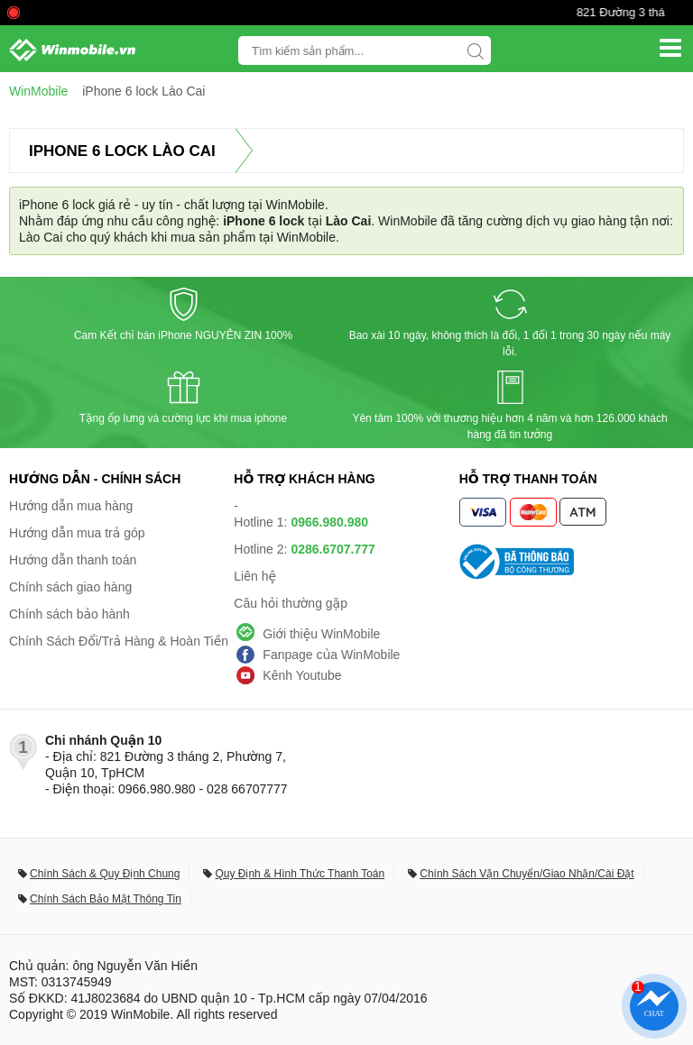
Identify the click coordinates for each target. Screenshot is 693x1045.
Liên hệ (255, 576)
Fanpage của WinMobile (331, 654)
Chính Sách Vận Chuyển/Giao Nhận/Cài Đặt (526, 873)
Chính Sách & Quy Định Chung (105, 873)
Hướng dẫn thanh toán (72, 560)
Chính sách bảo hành (69, 614)
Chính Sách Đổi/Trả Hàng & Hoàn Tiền (118, 641)
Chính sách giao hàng (70, 587)
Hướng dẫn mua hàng (71, 506)
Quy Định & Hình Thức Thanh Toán (299, 873)
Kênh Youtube (302, 675)
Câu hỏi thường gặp (290, 603)
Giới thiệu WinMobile (321, 634)
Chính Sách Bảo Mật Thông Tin (105, 899)
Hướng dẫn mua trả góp (77, 533)
